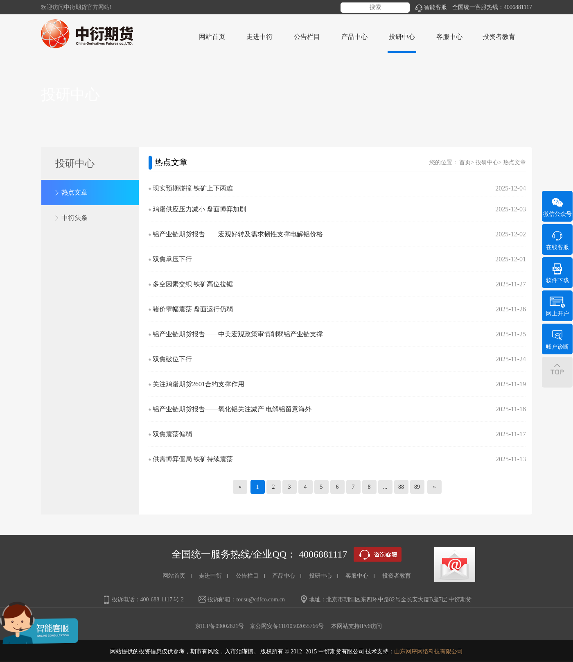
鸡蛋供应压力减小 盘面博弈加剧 (199, 209)
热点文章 (74, 192)
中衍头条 (74, 217)
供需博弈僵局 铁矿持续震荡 (193, 459)
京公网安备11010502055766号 (287, 626)
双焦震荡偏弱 (172, 434)
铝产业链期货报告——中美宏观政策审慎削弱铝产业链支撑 (238, 334)
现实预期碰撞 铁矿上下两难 (193, 188)
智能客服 (431, 7)
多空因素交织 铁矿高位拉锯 (193, 284)
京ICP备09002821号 (219, 626)
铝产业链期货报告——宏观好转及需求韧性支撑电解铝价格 (238, 234)
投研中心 (487, 162)
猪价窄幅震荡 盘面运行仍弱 (193, 309)
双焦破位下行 (172, 359)
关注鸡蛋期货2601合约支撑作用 (198, 384)
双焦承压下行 (172, 259)
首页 (465, 162)
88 (401, 487)
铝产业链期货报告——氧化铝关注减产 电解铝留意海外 (232, 409)
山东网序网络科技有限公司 (428, 651)
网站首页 (212, 36)
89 (417, 487)
